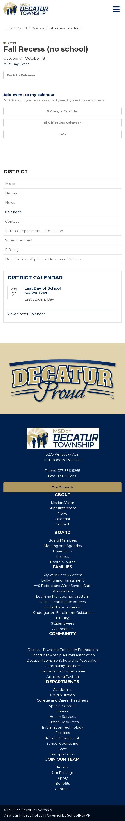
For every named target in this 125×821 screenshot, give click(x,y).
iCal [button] (62, 134)
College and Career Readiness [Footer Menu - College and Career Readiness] (62, 700)
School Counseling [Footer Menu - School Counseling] (62, 743)
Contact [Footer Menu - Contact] (62, 524)
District (22, 28)
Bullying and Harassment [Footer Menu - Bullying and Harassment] (62, 580)
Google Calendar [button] (62, 111)
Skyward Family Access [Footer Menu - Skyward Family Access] (62, 575)
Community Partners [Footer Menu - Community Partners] (62, 666)
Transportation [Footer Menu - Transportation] (62, 754)
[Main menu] (116, 9)
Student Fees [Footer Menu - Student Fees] (62, 623)
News (10, 202)
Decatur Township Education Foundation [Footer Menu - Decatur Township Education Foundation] (62, 650)
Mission (11, 184)
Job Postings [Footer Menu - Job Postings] (62, 773)
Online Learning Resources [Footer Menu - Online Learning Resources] (62, 602)
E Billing (12, 250)
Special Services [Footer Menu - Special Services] (62, 706)
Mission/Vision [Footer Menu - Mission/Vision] (62, 503)
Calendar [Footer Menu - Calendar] (62, 519)
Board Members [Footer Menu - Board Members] (62, 540)
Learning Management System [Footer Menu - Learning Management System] (62, 596)
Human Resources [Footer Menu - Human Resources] (63, 722)
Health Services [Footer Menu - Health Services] (62, 716)
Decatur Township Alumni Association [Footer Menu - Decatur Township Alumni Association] (62, 655)
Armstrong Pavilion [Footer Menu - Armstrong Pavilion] (62, 676)
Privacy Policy (30, 815)
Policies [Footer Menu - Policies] (62, 556)
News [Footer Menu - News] (62, 513)
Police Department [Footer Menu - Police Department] (62, 738)
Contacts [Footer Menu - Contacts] (62, 789)
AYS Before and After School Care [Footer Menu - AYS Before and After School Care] (62, 586)
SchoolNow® (78, 815)
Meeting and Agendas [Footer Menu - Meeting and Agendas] (63, 546)
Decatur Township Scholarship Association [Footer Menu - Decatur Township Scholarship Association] (63, 660)
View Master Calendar (26, 314)
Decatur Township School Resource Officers (43, 259)
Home (8, 28)
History (11, 193)
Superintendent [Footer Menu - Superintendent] (62, 508)
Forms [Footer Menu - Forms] (62, 767)
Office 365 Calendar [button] (62, 122)
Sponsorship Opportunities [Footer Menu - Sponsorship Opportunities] (63, 671)
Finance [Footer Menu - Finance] (62, 711)
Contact (12, 221)
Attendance (62, 629)
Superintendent (18, 240)
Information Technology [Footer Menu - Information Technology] (62, 727)
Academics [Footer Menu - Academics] (62, 689)
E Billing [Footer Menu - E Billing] (62, 618)
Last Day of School (43, 288)
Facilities (62, 733)
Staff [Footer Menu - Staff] (62, 749)
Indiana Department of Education (41, 232)
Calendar (38, 28)
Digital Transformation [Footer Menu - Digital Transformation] (62, 607)
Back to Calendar (21, 75)
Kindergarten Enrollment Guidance (62, 612)
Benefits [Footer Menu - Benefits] (62, 783)
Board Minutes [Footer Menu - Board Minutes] (62, 562)
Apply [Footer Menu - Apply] (62, 778)
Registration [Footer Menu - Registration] (62, 591)
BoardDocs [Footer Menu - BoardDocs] (62, 551)
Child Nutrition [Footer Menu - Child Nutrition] (62, 695)
